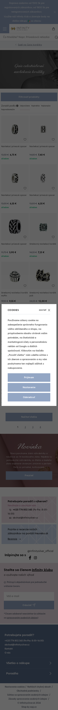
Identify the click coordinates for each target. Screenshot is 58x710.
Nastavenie (29, 387)
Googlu (23, 346)
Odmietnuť (29, 397)
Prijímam (29, 377)
